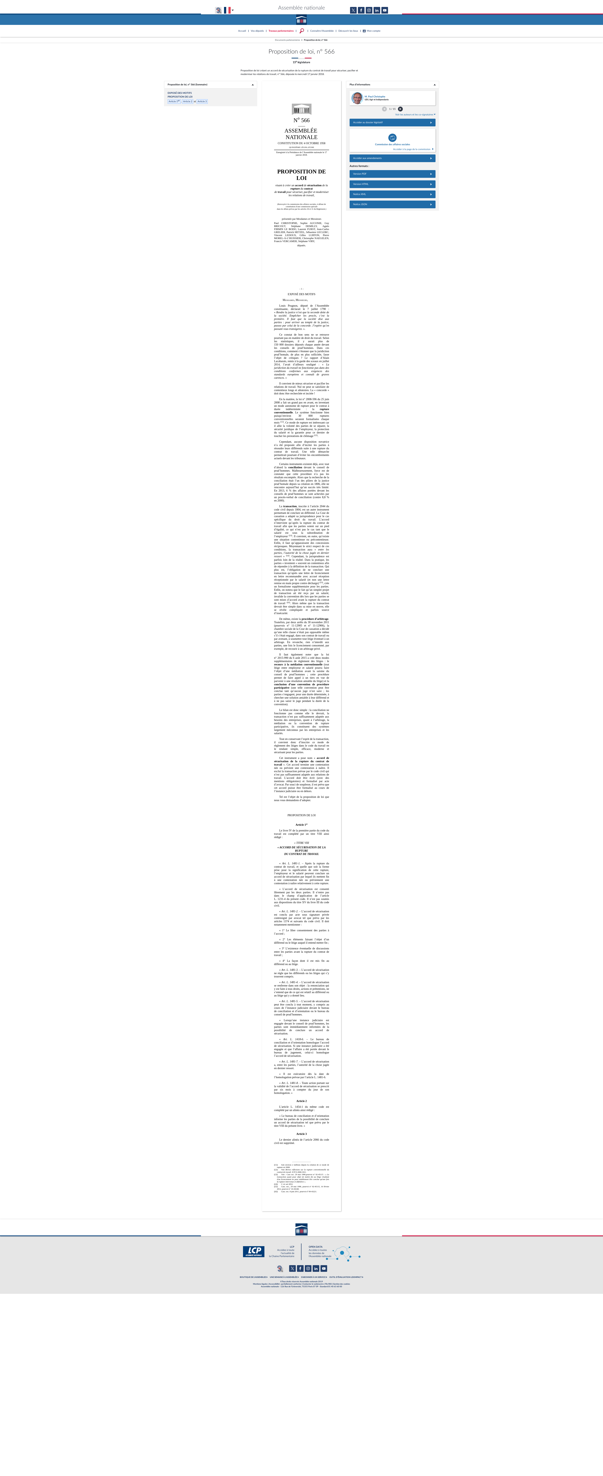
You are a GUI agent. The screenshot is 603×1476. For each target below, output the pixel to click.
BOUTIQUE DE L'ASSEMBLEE (253, 1277)
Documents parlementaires (287, 40)
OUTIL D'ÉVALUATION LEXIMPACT (345, 1277)
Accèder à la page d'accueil (301, 18)
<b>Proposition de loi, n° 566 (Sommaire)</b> (210, 84)
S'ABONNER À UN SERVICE (313, 1277)
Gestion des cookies (341, 1284)
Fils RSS (328, 1284)
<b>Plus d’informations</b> (392, 84)
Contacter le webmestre (313, 1284)
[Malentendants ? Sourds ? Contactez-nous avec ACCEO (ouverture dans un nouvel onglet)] (279, 1268)
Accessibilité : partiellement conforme (285, 1284)
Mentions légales (260, 1284)
